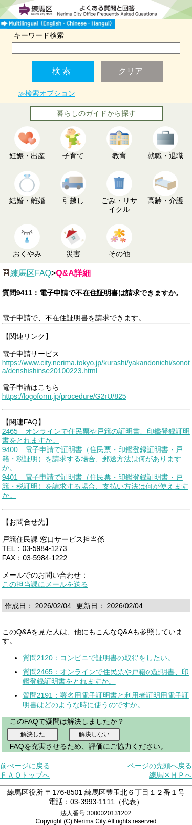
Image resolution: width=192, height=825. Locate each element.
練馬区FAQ (30, 273)
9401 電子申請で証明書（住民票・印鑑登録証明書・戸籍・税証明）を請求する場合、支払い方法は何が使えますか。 (95, 486)
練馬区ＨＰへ (170, 775)
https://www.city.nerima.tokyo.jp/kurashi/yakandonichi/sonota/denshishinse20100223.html (96, 367)
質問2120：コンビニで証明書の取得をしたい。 (99, 658)
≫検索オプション (46, 93)
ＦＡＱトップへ (25, 775)
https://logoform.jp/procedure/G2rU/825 (64, 396)
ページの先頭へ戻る (159, 766)
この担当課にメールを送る (45, 584)
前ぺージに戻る (25, 766)
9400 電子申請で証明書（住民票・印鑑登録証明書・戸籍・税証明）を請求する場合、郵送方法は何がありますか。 (92, 458)
